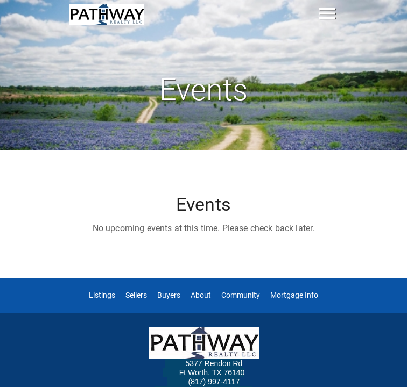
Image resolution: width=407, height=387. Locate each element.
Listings (102, 295)
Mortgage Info (294, 295)
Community (240, 295)
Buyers (168, 295)
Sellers (136, 295)
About (201, 295)
